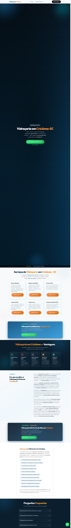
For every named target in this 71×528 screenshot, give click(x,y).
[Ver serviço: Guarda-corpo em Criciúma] (35, 308)
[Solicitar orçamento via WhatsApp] (62, 524)
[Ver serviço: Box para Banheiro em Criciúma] (18, 290)
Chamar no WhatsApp (29, 334)
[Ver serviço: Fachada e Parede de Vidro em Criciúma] (53, 308)
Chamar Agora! (56, 1)
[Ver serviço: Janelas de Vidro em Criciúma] (18, 308)
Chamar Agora (17, 295)
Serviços (31, 1)
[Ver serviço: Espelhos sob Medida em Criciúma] (35, 290)
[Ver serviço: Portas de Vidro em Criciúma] (53, 290)
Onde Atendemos (39, 1)
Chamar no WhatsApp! (35, 141)
